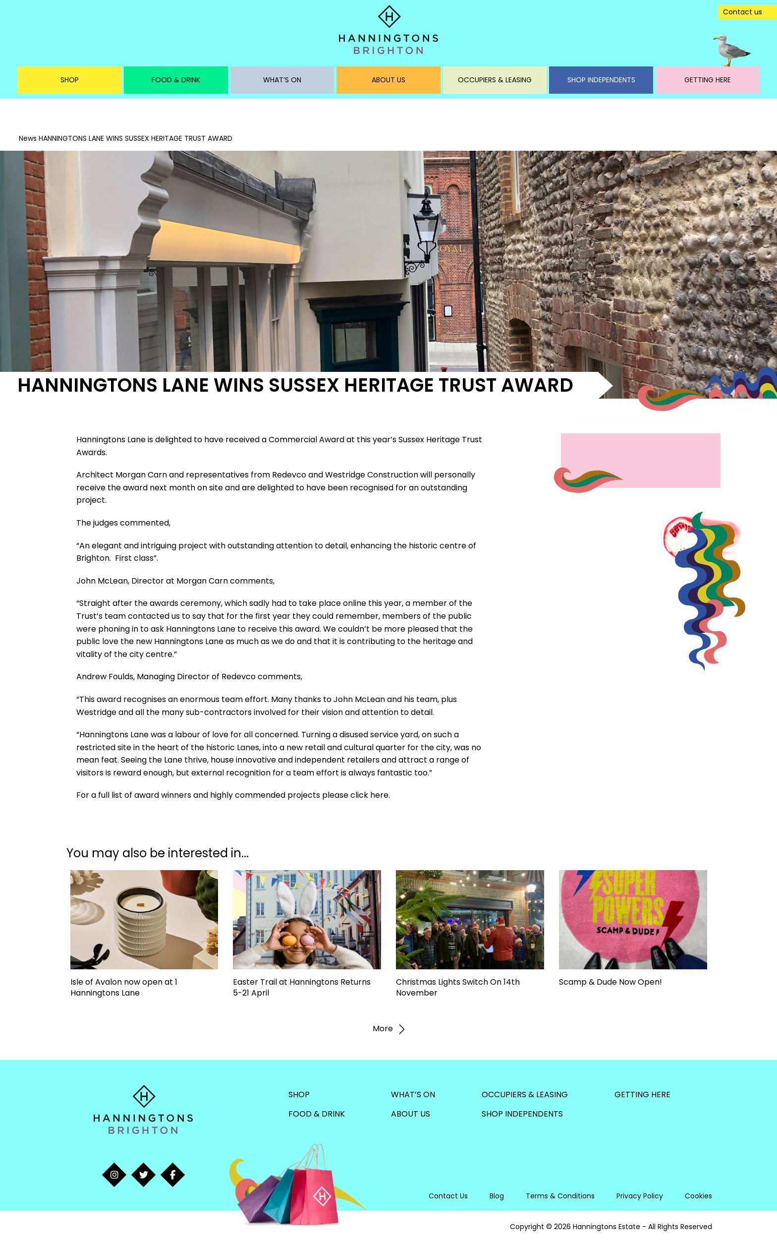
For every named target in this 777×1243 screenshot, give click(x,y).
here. (380, 795)
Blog (497, 1196)
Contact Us (448, 1196)
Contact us (742, 12)
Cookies (698, 1196)
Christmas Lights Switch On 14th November (458, 987)
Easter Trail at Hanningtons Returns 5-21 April (302, 987)
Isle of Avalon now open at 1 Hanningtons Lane (123, 987)
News (28, 138)
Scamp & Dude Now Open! (610, 982)
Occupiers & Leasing (495, 80)
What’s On (282, 80)
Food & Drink (176, 80)
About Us (388, 80)
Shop (69, 80)
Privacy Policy (639, 1196)
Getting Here (707, 80)
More (389, 1029)
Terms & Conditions (560, 1196)
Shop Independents (601, 80)
